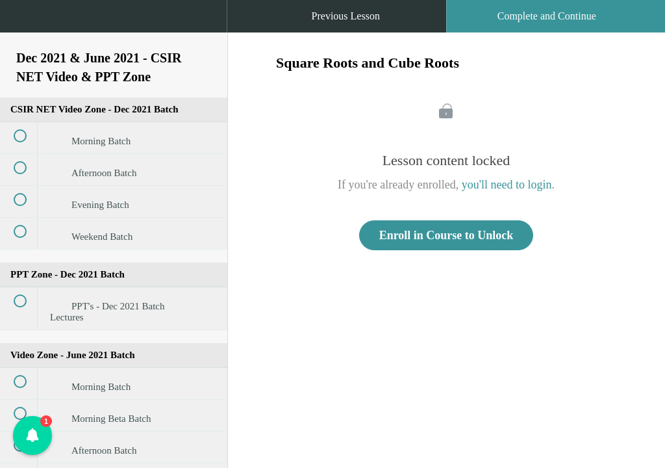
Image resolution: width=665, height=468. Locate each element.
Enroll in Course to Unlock (446, 235)
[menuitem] (113, 29)
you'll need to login (507, 184)
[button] (22, 23)
